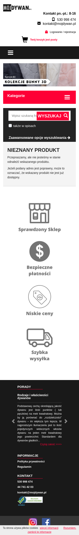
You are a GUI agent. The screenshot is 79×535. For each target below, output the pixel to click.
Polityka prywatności (31, 461)
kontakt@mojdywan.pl (59, 23)
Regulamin (24, 466)
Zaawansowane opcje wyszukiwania (39, 137)
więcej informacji (49, 528)
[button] (13, 421)
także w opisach (24, 126)
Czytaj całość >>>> (51, 444)
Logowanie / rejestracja (63, 32)
